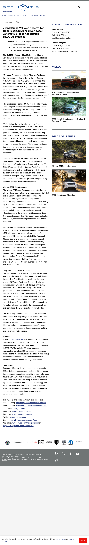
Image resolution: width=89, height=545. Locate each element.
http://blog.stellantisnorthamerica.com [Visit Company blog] (31, 403)
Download (8, 22)
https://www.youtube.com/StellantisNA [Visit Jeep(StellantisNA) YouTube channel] (18, 426)
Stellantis (21, 7)
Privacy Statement (6, 454)
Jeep (35, 15)
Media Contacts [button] (7, 12)
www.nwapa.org (17, 339)
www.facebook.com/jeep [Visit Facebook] (22, 411)
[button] (78, 7)
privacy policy (60, 539)
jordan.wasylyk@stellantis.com (64, 51)
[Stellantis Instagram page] (56, 460)
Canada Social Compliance (34, 454)
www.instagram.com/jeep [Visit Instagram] (22, 414)
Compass (41, 15)
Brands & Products (24, 15)
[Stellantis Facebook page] (70, 453)
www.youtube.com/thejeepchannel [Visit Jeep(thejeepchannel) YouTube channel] (25, 423)
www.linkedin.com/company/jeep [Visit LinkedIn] (24, 420)
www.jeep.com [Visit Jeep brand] (19, 408)
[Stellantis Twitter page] (63, 453)
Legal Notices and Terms (19, 454)
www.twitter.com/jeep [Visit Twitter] (17, 417)
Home (4, 15)
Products (11, 15)
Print (17, 22)
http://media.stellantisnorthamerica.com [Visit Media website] (31, 406)
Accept (82, 541)
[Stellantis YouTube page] (77, 453)
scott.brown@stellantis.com (63, 38)
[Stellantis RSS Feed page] (56, 453)
